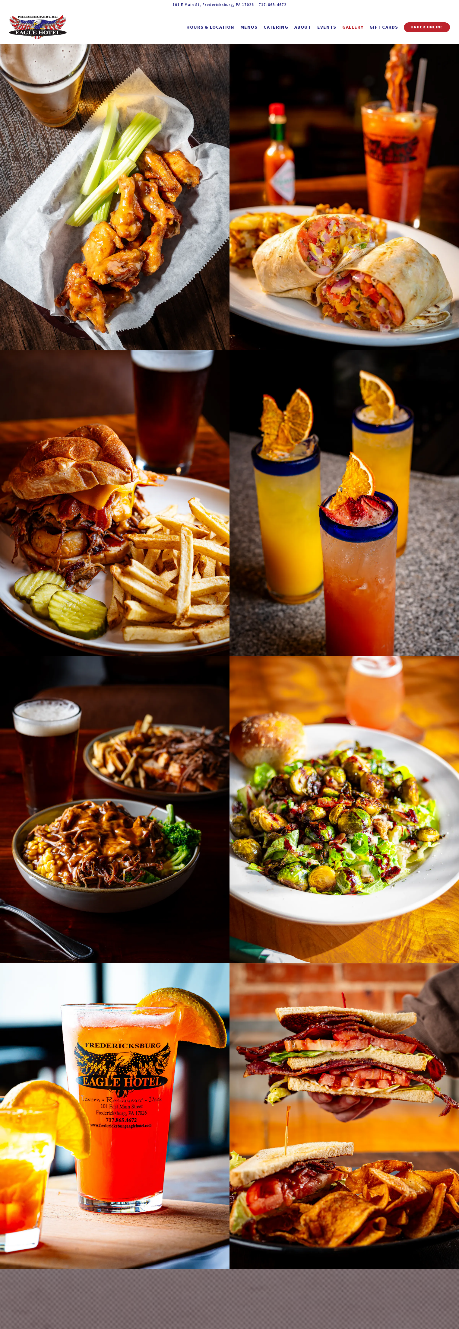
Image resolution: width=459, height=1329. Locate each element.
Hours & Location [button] (210, 27)
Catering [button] (276, 27)
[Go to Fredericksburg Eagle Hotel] (213, 5)
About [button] (302, 27)
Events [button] (326, 27)
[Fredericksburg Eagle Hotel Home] (42, 26)
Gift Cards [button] (383, 27)
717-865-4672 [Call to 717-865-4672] (272, 4)
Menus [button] (249, 27)
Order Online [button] (426, 27)
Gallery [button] (352, 27)
